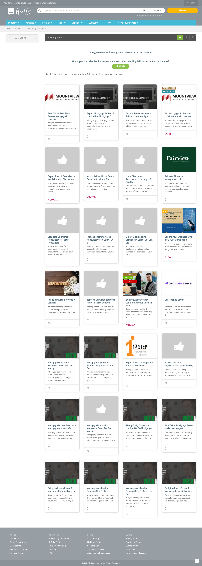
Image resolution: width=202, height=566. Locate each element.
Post (182, 10)
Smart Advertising (57, 546)
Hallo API (53, 549)
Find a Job (131, 549)
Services (19, 28)
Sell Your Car (93, 546)
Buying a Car (132, 546)
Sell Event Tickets (95, 549)
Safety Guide (55, 542)
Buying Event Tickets (136, 553)
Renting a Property (135, 542)
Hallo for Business (95, 542)
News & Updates (18, 542)
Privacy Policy (16, 553)
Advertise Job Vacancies (98, 553)
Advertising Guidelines (59, 538)
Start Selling (93, 538)
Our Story (14, 538)
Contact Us (15, 546)
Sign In (120, 66)
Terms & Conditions (19, 549)
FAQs (51, 553)
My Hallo (191, 3)
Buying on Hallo (133, 538)
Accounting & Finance (149, 15)
